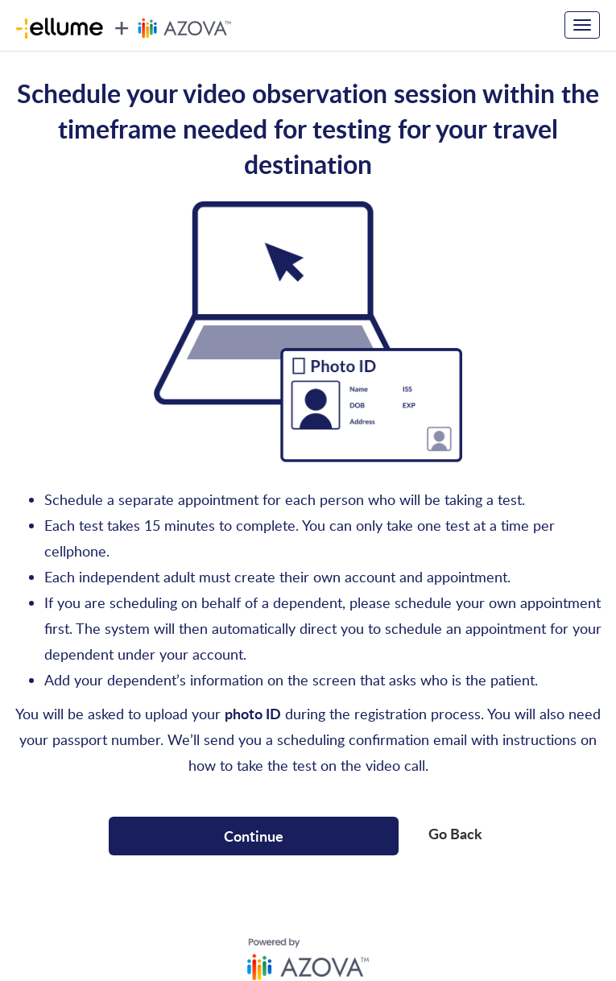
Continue (253, 836)
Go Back (455, 833)
